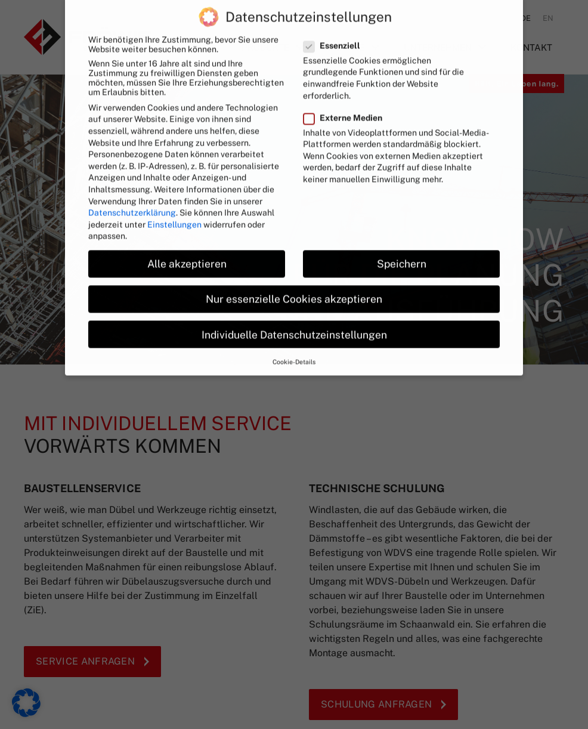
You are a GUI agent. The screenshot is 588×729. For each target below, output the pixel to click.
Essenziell (335, 27)
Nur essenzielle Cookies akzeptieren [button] (294, 280)
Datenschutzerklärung (132, 194)
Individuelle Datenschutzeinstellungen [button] (294, 316)
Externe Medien (346, 99)
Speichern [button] (401, 245)
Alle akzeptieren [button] (187, 245)
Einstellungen (174, 206)
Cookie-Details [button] (294, 343)
